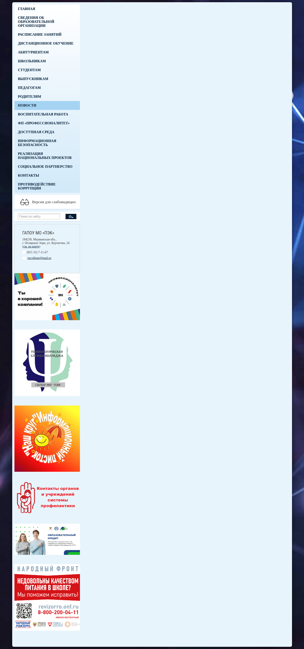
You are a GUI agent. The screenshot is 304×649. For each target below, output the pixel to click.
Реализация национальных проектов (45, 156)
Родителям (29, 96)
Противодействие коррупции (37, 186)
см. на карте (31, 246)
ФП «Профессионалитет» (44, 123)
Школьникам (32, 61)
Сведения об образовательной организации (36, 21)
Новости (27, 105)
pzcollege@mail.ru (39, 258)
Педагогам (29, 88)
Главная (26, 9)
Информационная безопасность (37, 143)
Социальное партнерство (45, 166)
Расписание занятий (40, 34)
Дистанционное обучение (46, 43)
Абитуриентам (33, 52)
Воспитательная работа (43, 114)
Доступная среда (36, 132)
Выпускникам (33, 79)
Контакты (28, 175)
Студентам (29, 70)
